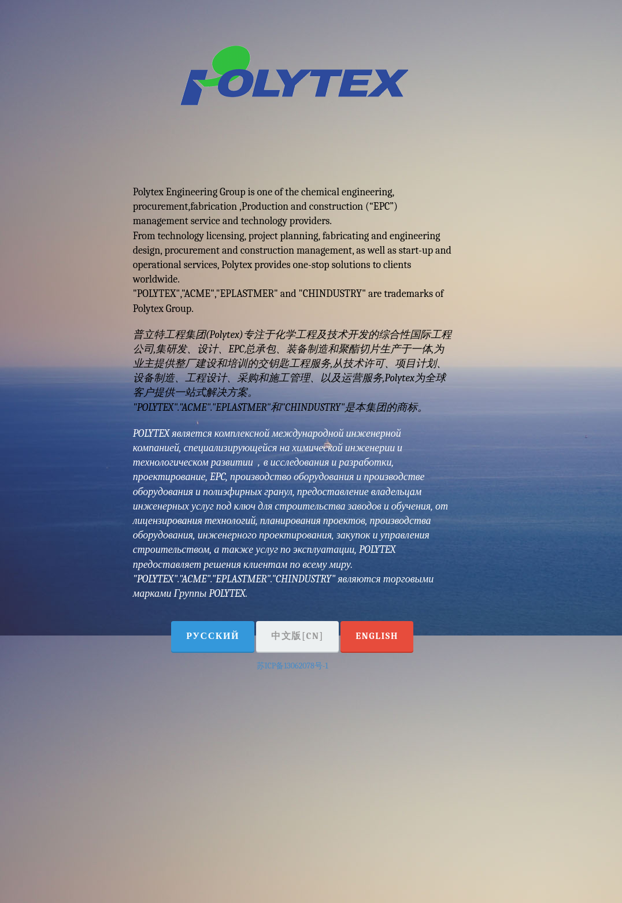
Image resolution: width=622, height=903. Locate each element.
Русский (212, 636)
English (377, 636)
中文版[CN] (297, 636)
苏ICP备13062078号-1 (292, 666)
